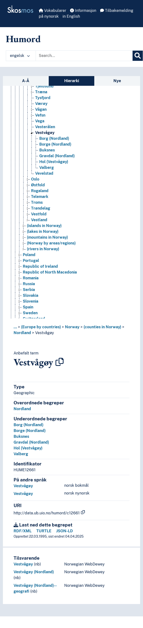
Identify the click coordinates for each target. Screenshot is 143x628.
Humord (23, 38)
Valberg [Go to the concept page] (46, 172)
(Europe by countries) (41, 327)
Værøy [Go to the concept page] (41, 108)
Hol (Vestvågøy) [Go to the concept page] (53, 167)
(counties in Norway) (102, 327)
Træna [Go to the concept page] (41, 97)
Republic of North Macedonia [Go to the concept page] (50, 277)
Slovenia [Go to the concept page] (30, 306)
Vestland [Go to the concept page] (39, 225)
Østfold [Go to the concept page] (38, 190)
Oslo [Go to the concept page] (35, 184)
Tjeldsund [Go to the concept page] (44, 91)
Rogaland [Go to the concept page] (39, 196)
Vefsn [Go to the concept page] (40, 120)
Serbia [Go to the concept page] (29, 294)
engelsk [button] (20, 55)
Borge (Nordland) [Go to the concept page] (55, 149)
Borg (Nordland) (28, 425)
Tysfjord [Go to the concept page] (42, 103)
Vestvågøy (44, 332)
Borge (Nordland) (30, 430)
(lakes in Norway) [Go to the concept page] (42, 236)
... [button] (15, 327)
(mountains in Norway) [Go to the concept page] (47, 242)
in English (71, 16)
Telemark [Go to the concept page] (39, 201)
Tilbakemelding (116, 10)
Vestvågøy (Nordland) (34, 572)
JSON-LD (64, 531)
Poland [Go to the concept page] (29, 260)
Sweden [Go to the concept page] (30, 318)
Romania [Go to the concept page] (31, 283)
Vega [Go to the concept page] (39, 126)
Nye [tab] (117, 80)
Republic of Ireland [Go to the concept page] (40, 271)
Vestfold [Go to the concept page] (39, 219)
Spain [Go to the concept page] (28, 312)
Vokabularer (52, 10)
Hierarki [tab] (71, 80)
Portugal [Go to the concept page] (31, 265)
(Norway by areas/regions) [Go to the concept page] (51, 248)
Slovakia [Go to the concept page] (30, 300)
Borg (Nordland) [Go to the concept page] (54, 143)
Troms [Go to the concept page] (37, 207)
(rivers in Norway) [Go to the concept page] (43, 254)
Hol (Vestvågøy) (28, 448)
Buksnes (21, 436)
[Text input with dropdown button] (84, 55)
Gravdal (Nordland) (31, 442)
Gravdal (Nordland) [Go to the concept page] (57, 161)
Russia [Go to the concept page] (29, 289)
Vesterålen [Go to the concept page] (45, 132)
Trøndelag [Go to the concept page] (40, 213)
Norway (72, 327)
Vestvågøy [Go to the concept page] (45, 137)
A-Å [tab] (25, 80)
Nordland (22, 332)
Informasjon (83, 10)
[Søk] (137, 55)
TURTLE (43, 531)
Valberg (21, 454)
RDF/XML (23, 531)
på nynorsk (49, 16)
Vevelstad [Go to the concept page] (44, 178)
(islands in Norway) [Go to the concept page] (44, 230)
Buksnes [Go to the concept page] (47, 155)
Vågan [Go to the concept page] (41, 114)
